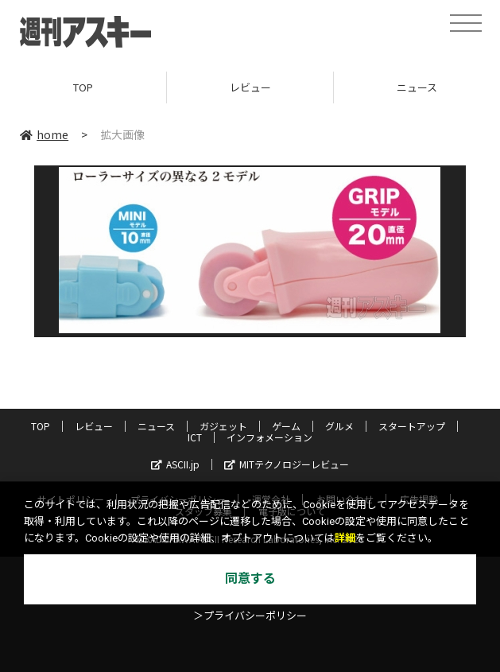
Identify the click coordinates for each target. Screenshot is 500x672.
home (44, 134)
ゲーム (286, 426)
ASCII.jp (175, 464)
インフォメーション (269, 437)
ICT (195, 437)
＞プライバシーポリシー (250, 616)
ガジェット (223, 426)
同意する (250, 578)
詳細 (345, 538)
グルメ (339, 426)
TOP (83, 87)
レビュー (250, 87)
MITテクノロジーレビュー (286, 464)
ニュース (156, 426)
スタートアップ (411, 426)
